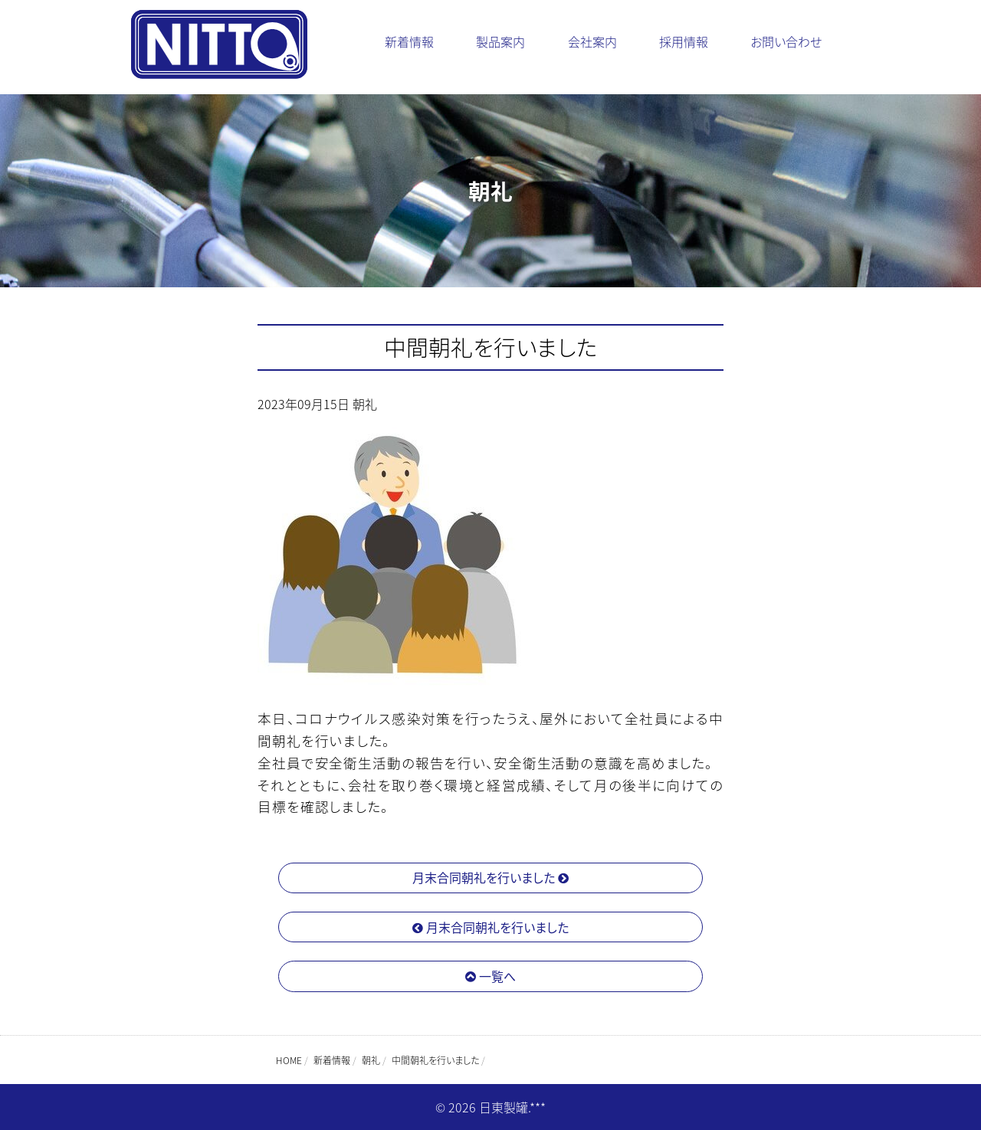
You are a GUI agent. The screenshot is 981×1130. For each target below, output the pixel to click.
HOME (289, 1060)
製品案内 (500, 41)
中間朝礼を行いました (491, 347)
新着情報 (409, 41)
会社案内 (592, 41)
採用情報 (683, 41)
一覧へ (490, 976)
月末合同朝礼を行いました (490, 877)
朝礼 (365, 404)
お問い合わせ (786, 41)
